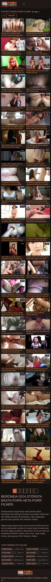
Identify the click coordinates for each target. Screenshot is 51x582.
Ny (4, 16)
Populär (11, 16)
